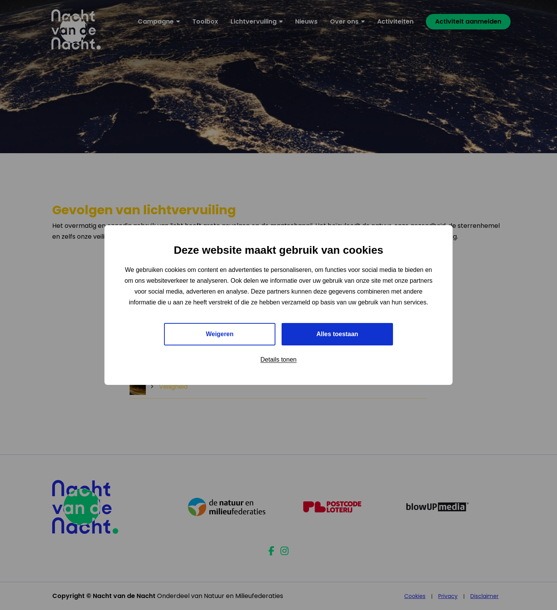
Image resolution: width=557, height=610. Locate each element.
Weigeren (220, 334)
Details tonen (278, 359)
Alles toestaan (337, 334)
